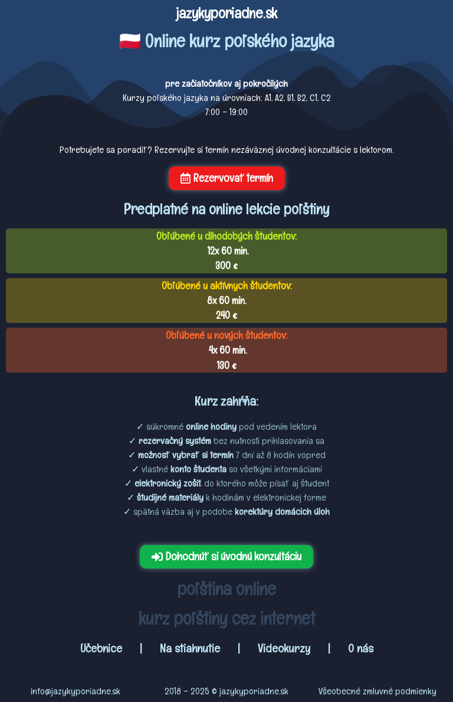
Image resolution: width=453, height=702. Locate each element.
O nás (360, 648)
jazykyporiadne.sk (226, 13)
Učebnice (102, 648)
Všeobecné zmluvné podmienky (377, 691)
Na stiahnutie (190, 648)
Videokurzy (284, 648)
